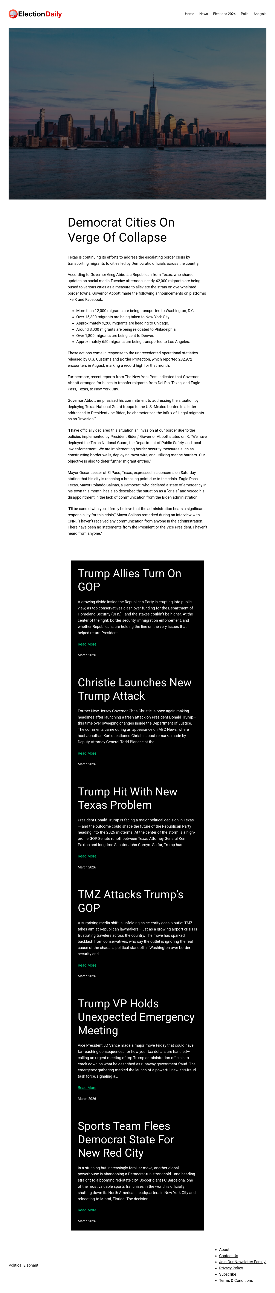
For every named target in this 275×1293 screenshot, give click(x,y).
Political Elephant (23, 1265)
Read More (87, 644)
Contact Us (228, 1255)
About (224, 1249)
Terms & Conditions (236, 1280)
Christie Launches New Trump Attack (135, 689)
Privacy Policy (231, 1268)
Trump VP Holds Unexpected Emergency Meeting (136, 1017)
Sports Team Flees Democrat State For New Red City (126, 1139)
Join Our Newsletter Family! (242, 1261)
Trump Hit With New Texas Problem (127, 798)
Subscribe (227, 1274)
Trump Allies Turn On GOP (129, 580)
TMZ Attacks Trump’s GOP (130, 901)
